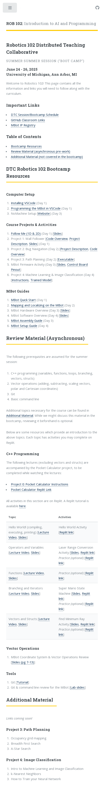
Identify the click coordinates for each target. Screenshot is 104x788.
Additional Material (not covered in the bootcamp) (47, 156)
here (22, 506)
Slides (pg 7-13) (23, 662)
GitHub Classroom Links (28, 120)
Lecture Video (19, 552)
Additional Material (19, 415)
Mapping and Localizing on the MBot (37, 305)
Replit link (66, 532)
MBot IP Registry (23, 125)
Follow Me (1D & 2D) (26, 233)
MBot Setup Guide (24, 325)
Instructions (20, 280)
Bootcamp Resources (26, 146)
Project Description (74, 249)
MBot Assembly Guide (26, 320)
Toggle (10, 9)
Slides (57, 233)
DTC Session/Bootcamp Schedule (35, 114)
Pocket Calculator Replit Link (31, 489)
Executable (66, 259)
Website (44, 213)
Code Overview (57, 238)
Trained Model (40, 280)
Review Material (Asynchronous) (45, 338)
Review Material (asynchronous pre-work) (40, 151)
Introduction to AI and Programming (51, 23)
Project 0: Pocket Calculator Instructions (39, 484)
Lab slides (77, 687)
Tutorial (22, 682)
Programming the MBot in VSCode (36, 208)
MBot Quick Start (23, 300)
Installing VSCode (23, 203)
